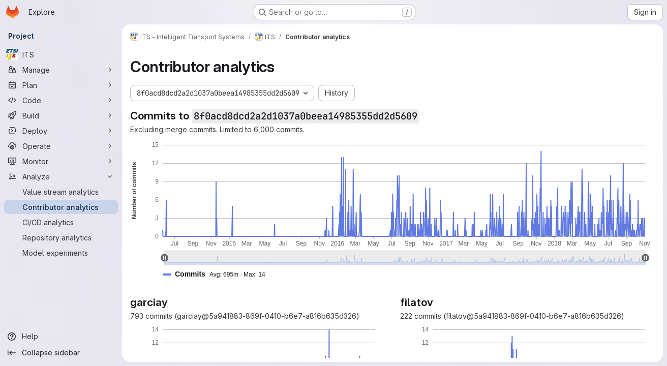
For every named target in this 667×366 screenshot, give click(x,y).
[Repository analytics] (61, 237)
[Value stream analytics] (61, 192)
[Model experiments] (61, 253)
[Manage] (61, 70)
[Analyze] (61, 176)
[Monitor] (61, 161)
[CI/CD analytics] (61, 222)
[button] (218, 274)
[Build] (61, 115)
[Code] (61, 100)
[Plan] (61, 85)
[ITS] (61, 54)
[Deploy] (61, 131)
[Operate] (61, 146)
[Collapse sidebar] (61, 353)
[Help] (61, 336)
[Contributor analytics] (61, 207)
